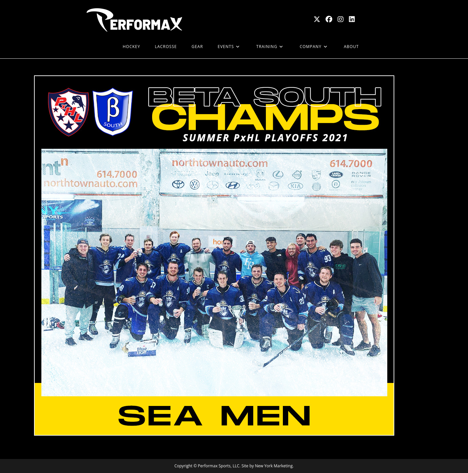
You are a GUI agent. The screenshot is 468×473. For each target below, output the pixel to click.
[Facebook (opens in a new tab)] (329, 19)
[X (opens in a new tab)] (317, 19)
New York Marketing (274, 466)
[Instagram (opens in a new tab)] (340, 19)
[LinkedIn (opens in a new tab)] (352, 19)
